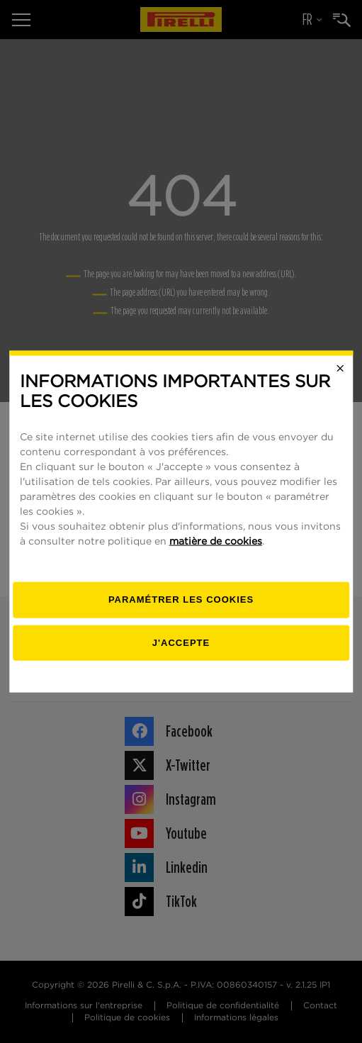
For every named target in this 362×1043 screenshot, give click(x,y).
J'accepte (181, 642)
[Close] (340, 368)
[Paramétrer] (181, 600)
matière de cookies (215, 541)
